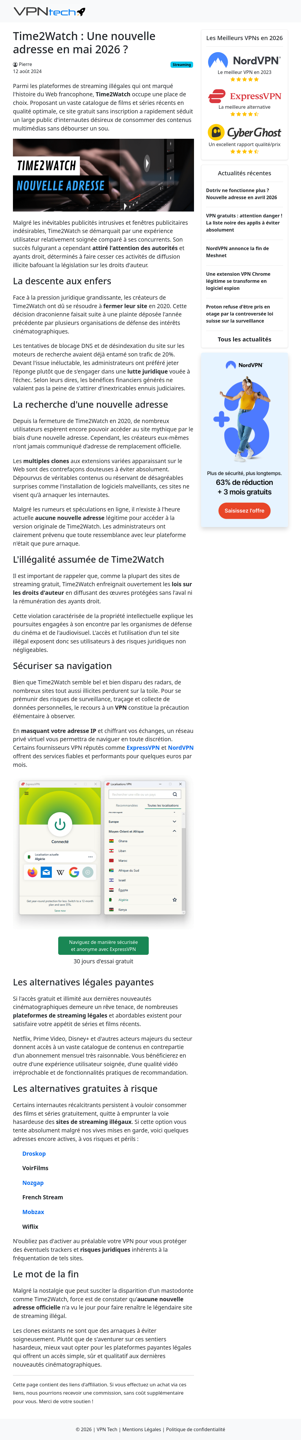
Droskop (34, 1153)
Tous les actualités (245, 339)
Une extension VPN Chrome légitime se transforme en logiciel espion (238, 281)
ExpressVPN (143, 748)
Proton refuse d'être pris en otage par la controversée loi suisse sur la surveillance (239, 313)
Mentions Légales (141, 1429)
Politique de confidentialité (195, 1429)
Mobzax (33, 1212)
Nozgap (33, 1183)
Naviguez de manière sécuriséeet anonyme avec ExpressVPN (103, 945)
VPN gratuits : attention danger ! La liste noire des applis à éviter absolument (244, 222)
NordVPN (181, 748)
